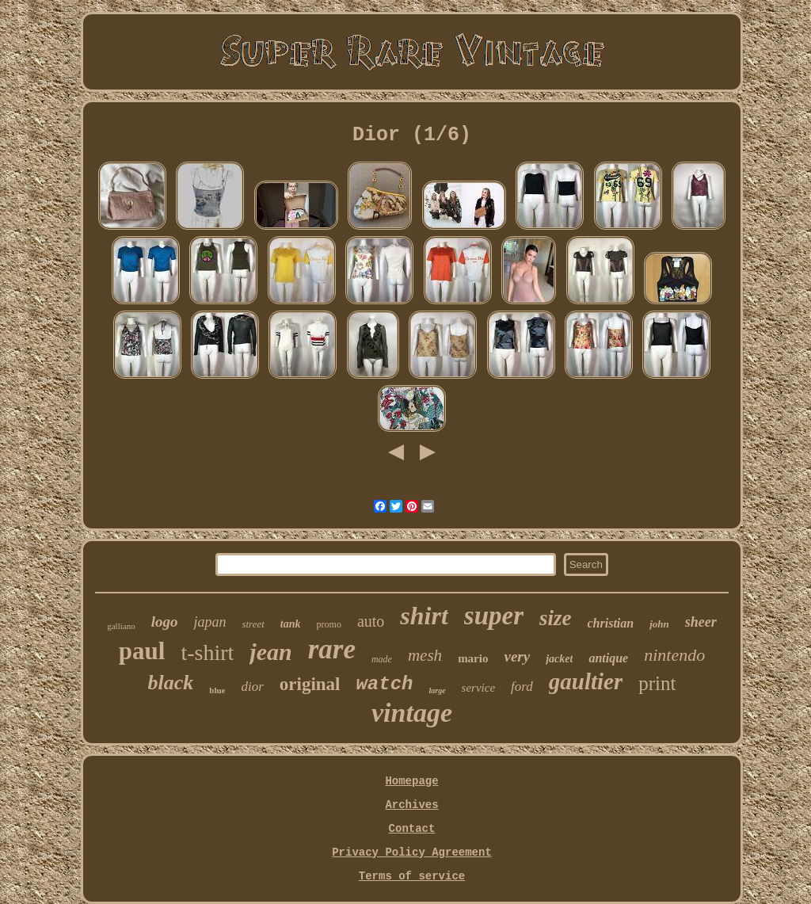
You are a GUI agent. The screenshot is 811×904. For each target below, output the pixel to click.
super (494, 615)
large (436, 690)
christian (611, 623)
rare (332, 649)
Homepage (411, 781)
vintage (411, 712)
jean (270, 652)
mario (473, 658)
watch (384, 684)
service (478, 687)
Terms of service (412, 876)
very (517, 656)
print (657, 683)
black (171, 682)
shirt (423, 615)
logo (164, 621)
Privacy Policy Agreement (412, 852)
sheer (701, 622)
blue (217, 690)
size (555, 618)
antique (608, 658)
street (253, 624)
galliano (121, 626)
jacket (559, 659)
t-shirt (207, 652)
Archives (411, 805)
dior (252, 686)
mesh (425, 655)
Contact (412, 828)
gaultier (586, 681)
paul (142, 651)
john (659, 624)
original (310, 684)
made (381, 659)
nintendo (674, 655)
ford (522, 686)
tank (290, 624)
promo (329, 624)
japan (209, 622)
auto (370, 621)
